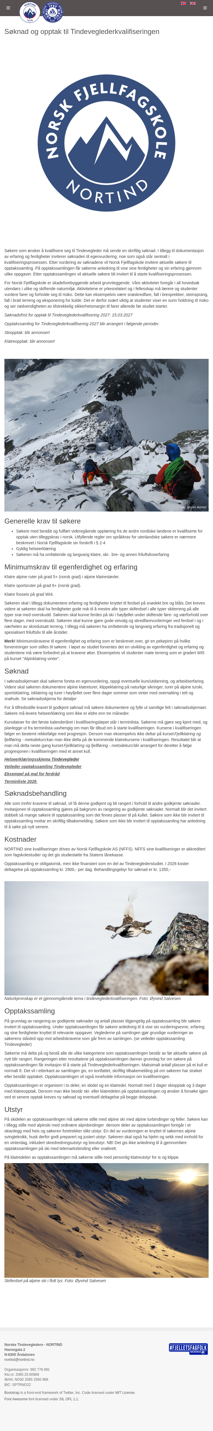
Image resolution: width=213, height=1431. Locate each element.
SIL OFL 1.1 (68, 1399)
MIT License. (125, 1393)
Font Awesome (16, 1399)
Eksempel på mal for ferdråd (32, 774)
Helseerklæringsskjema (27, 759)
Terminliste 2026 (21, 781)
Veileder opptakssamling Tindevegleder (43, 766)
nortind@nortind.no (19, 1360)
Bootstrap (11, 1393)
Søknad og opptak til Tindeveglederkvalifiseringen (81, 31)
